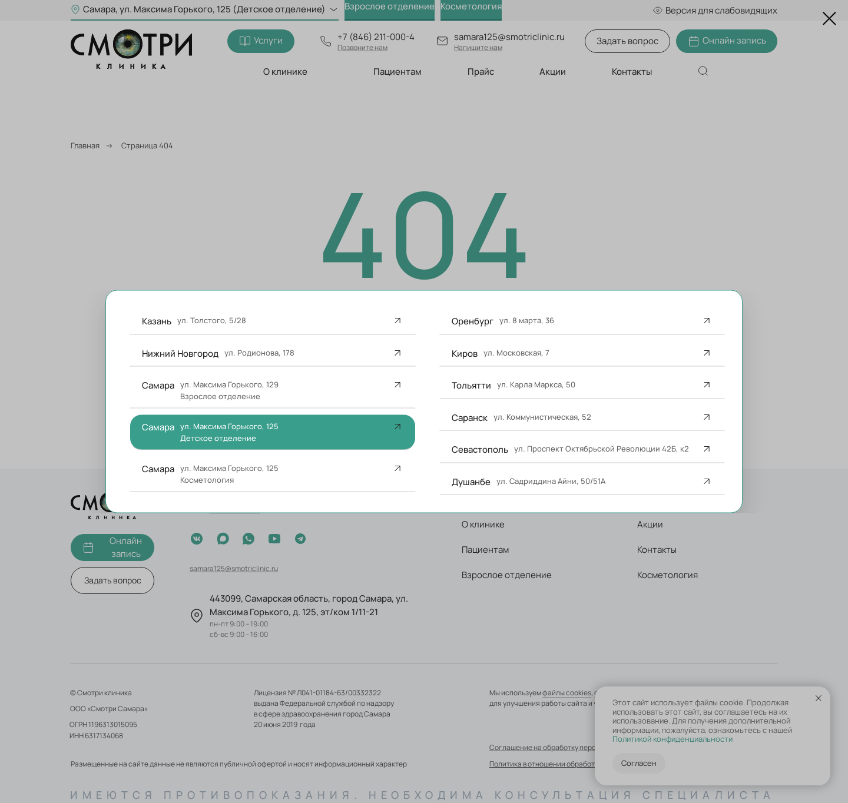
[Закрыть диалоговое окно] (829, 18)
